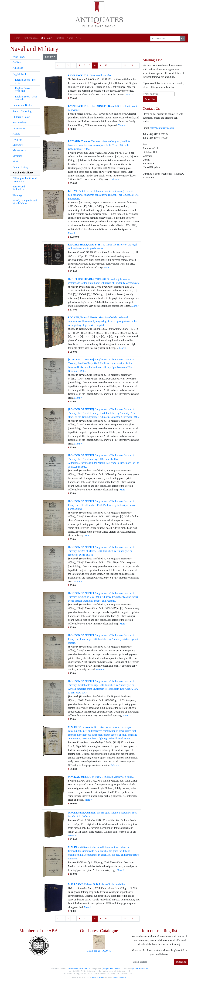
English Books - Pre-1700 (25, 81)
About (70, 38)
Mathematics (19, 150)
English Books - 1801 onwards (26, 98)
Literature (18, 144)
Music (16, 161)
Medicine (17, 156)
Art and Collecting (22, 111)
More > (129, 94)
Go (182, 39)
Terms (100, 977)
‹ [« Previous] (57, 65)
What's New (19, 56)
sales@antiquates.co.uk (162, 128)
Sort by (49, 56)
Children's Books (21, 117)
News (78, 38)
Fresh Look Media (119, 977)
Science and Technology (19, 188)
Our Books (46, 38)
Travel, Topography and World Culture (25, 202)
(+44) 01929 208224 (111, 968)
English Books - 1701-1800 (23, 89)
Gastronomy (19, 128)
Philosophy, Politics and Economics (25, 179)
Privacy (94, 977)
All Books (18, 67)
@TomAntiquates (140, 968)
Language (18, 139)
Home (17, 38)
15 (131, 65)
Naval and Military (23, 172)
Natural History (20, 167)
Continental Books (22, 105)
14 (125, 65)
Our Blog (59, 38)
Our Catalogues (30, 38)
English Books (20, 74)
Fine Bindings (20, 122)
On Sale (17, 62)
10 (106, 65)
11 (112, 65)
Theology (17, 195)
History (16, 133)
